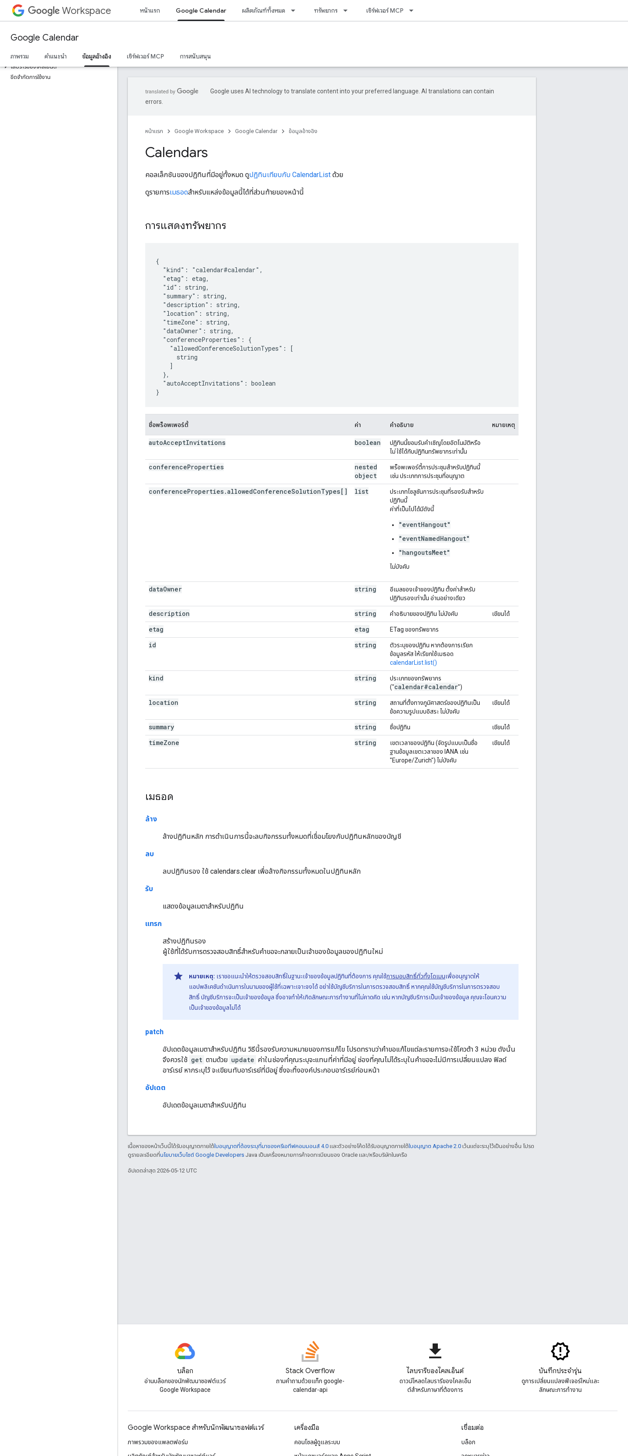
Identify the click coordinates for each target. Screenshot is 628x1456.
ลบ (149, 854)
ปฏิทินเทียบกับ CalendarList (290, 175)
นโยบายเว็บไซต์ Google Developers (202, 1155)
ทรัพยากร (326, 10)
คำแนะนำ (55, 56)
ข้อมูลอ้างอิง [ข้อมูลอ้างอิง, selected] (96, 56)
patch (154, 1032)
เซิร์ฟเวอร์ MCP (384, 10)
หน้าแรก (150, 10)
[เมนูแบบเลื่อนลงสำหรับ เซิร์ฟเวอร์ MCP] (413, 10)
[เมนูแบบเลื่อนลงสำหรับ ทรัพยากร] (348, 10)
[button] (57, 67)
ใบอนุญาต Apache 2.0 (435, 1146)
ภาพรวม (19, 56)
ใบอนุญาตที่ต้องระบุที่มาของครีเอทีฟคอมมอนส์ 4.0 (271, 1146)
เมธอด (179, 192)
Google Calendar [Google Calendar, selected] (201, 10)
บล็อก (468, 1442)
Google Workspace (199, 131)
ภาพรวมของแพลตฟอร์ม (158, 1442)
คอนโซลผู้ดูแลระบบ (317, 1442)
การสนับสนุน (195, 56)
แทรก (153, 923)
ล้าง (151, 819)
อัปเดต (155, 1087)
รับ (149, 889)
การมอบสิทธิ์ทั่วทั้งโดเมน (415, 976)
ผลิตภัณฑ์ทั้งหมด (263, 10)
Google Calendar (44, 37)
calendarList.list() (413, 662)
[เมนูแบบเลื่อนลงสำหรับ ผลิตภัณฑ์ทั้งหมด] (295, 10)
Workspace (69, 11)
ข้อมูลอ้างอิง (303, 131)
